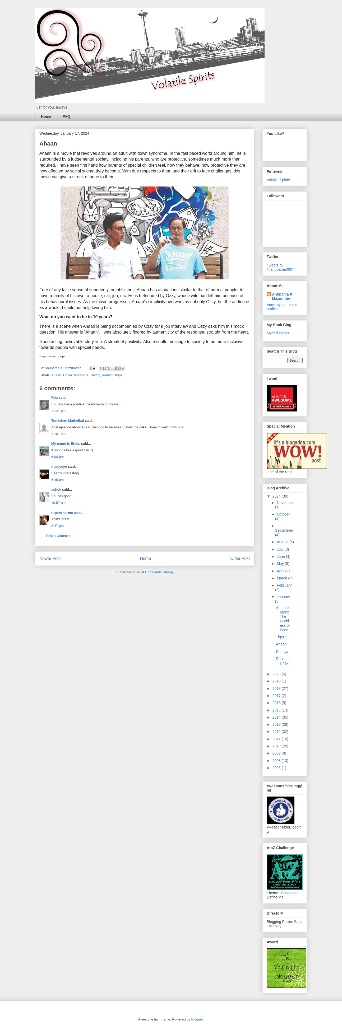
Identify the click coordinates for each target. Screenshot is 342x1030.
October (283, 514)
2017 (277, 696)
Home (46, 116)
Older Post (240, 558)
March (282, 578)
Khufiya (282, 651)
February (284, 585)
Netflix (95, 375)
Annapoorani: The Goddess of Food (283, 619)
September (284, 530)
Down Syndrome (76, 375)
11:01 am (58, 434)
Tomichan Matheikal (67, 421)
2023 (277, 674)
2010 (277, 746)
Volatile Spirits (278, 180)
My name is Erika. (65, 444)
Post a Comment (59, 536)
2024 (277, 496)
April (281, 571)
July (280, 549)
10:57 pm (58, 503)
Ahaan (56, 375)
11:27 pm (58, 411)
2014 (277, 717)
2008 (277, 761)
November (285, 502)
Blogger (197, 1019)
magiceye (59, 467)
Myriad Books (278, 333)
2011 (277, 739)
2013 (277, 724)
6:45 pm (57, 480)
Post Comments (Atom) (155, 572)
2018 (277, 688)
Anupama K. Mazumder (283, 296)
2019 (277, 681)
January (283, 597)
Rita (54, 398)
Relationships (112, 375)
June (281, 556)
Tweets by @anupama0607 (280, 267)
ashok (56, 489)
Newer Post (50, 558)
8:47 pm (57, 526)
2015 (277, 710)
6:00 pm (57, 457)
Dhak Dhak (282, 661)
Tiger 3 (281, 637)
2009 (277, 753)
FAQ (66, 116)
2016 (277, 703)
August (283, 542)
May (281, 563)
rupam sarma (62, 513)
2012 (277, 731)
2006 (277, 768)
